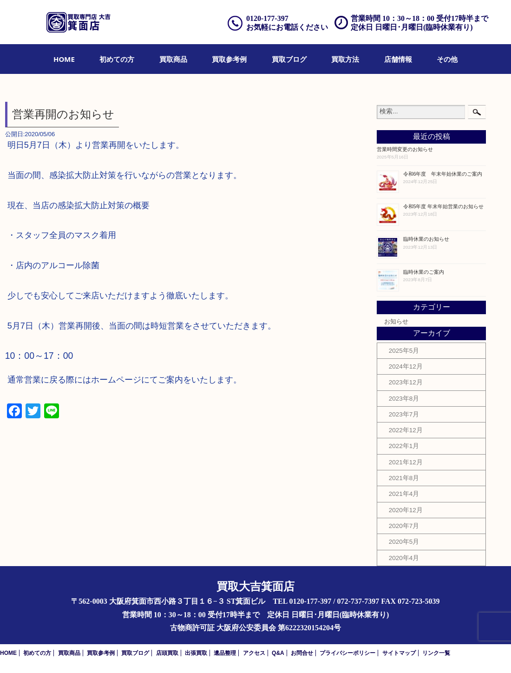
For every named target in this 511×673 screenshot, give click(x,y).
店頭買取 (167, 653)
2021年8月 (404, 478)
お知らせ (396, 321)
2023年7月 (404, 414)
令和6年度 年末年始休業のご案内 (443, 174)
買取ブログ (289, 59)
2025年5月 (404, 350)
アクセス (254, 653)
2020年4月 (404, 557)
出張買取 (196, 653)
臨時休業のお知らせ (426, 239)
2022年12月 (406, 430)
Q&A (278, 653)
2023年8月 (404, 398)
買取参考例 (229, 59)
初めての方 (116, 59)
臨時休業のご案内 (423, 272)
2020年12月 (406, 510)
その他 (447, 59)
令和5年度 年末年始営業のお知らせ (443, 206)
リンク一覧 (436, 653)
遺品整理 (225, 653)
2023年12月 (406, 382)
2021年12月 (406, 462)
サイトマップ (399, 653)
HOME (64, 59)
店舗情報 (398, 59)
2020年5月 (404, 541)
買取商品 (173, 59)
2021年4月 (404, 493)
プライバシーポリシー (347, 653)
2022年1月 (404, 445)
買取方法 (345, 59)
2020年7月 (404, 525)
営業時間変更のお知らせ (405, 149)
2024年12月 (406, 366)
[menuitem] (64, 59)
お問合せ (302, 653)
